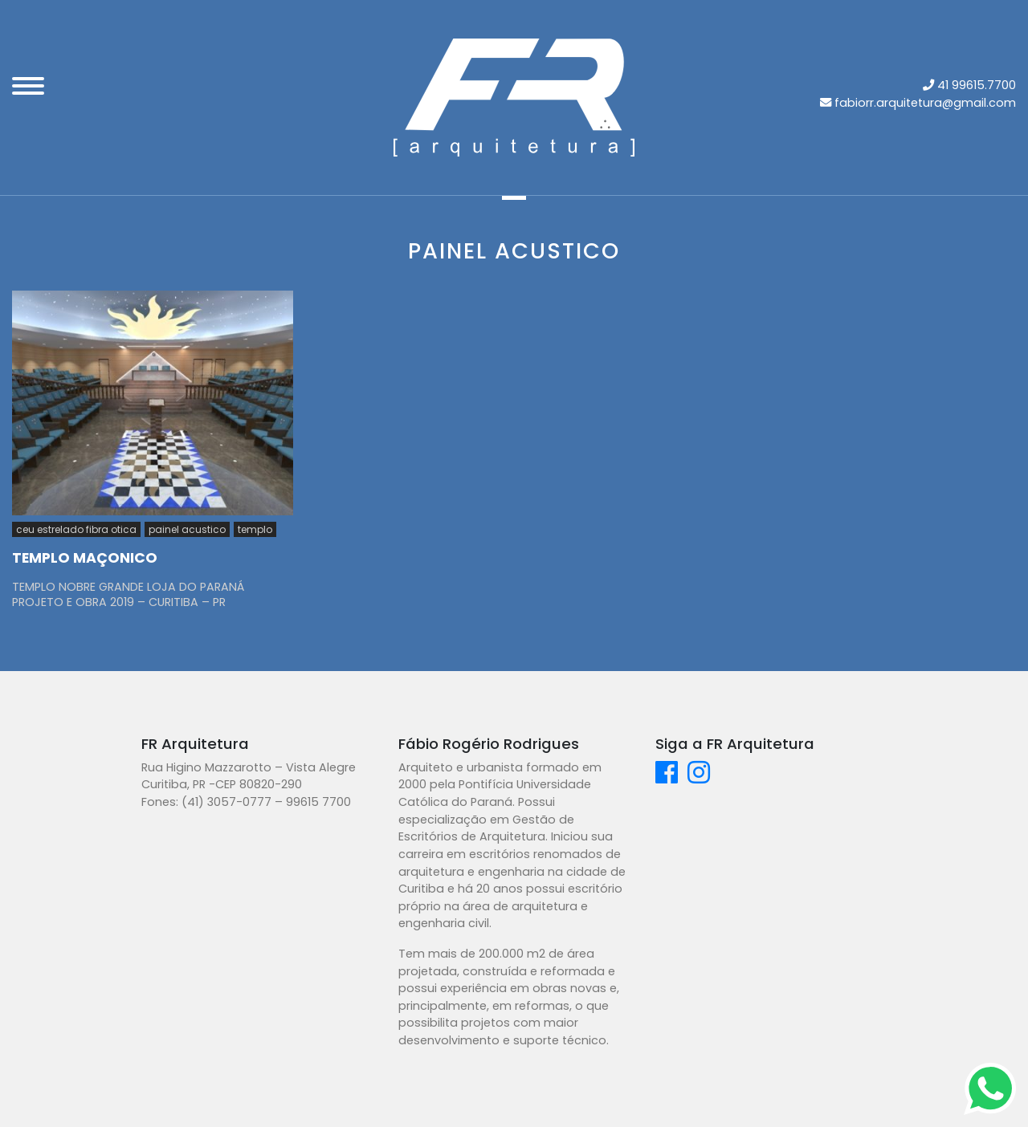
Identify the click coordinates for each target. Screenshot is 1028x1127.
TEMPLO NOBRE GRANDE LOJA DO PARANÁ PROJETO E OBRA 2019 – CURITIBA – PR (128, 594)
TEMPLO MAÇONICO (84, 558)
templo (255, 529)
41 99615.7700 (976, 85)
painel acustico (187, 529)
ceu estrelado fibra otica (76, 529)
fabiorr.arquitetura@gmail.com (925, 103)
